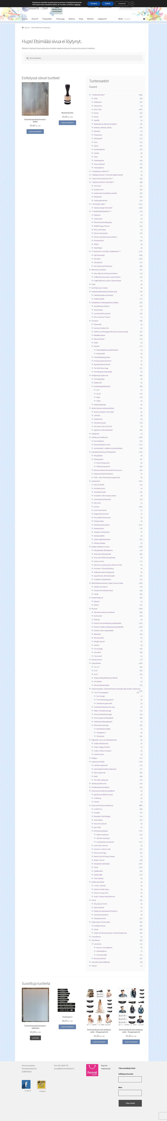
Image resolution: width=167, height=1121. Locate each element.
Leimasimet (96, 481)
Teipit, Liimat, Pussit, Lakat (101, 922)
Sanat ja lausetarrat (101, 915)
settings (77, 5)
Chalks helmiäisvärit (101, 743)
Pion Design (100, 696)
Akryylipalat (98, 456)
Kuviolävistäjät (101, 955)
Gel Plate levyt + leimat (100, 288)
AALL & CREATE (99, 485)
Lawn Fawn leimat (100, 510)
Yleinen (94, 966)
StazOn (96, 645)
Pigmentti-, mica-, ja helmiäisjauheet (104, 740)
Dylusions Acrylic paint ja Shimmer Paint (108, 565)
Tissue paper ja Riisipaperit (103, 718)
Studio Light (98, 875)
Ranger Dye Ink (99, 641)
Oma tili (35, 19)
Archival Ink (98, 616)
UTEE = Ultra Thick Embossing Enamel (107, 477)
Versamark (98, 656)
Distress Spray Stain (101, 893)
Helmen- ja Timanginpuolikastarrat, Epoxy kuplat (111, 332)
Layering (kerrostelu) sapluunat (105, 769)
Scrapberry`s (101, 733)
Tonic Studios (98, 878)
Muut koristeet (99, 339)
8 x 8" (96, 674)
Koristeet (95, 321)
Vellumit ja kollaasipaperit (103, 722)
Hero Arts (97, 503)
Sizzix (96, 867)
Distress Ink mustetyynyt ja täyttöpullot (107, 623)
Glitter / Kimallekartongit (102, 711)
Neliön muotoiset (102, 835)
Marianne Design (100, 853)
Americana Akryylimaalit (102, 554)
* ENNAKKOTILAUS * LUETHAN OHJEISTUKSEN (107, 175)
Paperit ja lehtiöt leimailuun (103, 474)
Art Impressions (99, 488)
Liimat (96, 929)
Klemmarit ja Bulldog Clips (103, 222)
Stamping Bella (99, 536)
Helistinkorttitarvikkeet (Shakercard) (104, 292)
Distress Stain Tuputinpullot (103, 630)
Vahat (96, 594)
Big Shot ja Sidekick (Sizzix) (103, 794)
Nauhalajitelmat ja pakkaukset (107, 350)
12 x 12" (97, 667)
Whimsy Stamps (99, 543)
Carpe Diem (98, 219)
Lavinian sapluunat (101, 765)
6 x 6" (96, 671)
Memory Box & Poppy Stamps (104, 856)
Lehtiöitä (97, 415)
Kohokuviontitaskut (101, 831)
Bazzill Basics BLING (103, 729)
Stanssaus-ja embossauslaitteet (103, 791)
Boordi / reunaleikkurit (104, 948)
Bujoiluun (97, 215)
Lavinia (96, 507)
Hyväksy (94, 3)
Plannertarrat (99, 241)
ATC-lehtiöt (98, 681)
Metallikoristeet (99, 335)
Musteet (94, 609)
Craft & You (98, 809)
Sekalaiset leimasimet (101, 525)
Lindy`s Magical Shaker (102, 747)
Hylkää (107, 3)
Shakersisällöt (99, 299)
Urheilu (96, 153)
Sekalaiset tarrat (100, 918)
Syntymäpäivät (99, 149)
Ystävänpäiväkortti (100, 200)
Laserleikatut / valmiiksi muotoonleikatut (108, 448)
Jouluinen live (98, 190)
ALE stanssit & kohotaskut (103, 266)
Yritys (81, 19)
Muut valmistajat (100, 230)
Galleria (72, 19)
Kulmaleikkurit (101, 951)
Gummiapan (98, 820)
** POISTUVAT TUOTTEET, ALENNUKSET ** (106, 251)
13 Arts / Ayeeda (100, 886)
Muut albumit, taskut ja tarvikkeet (105, 273)
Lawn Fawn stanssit (101, 845)
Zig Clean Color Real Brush (103, 430)
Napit (96, 343)
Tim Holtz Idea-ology (101, 368)
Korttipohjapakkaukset (102, 386)
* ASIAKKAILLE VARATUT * (100, 171)
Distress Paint (99, 561)
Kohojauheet (98, 459)
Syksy (96, 146)
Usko (96, 157)
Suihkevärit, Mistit (98, 882)
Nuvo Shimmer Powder (102, 317)
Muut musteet (99, 638)
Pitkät (98, 401)
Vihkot (96, 244)
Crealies (97, 813)
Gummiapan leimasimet (102, 499)
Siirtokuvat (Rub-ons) (99, 783)
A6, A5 (98, 394)
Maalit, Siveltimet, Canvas (100, 547)
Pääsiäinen (98, 135)
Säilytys (94, 758)
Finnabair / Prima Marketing (103, 568)
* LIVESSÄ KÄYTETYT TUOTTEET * (103, 182)
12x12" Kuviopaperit (101, 692)
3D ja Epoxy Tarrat (100, 904)
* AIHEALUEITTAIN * (98, 95)
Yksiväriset (100, 736)
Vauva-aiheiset (99, 164)
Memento (97, 634)
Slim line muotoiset (103, 838)
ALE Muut (97, 259)
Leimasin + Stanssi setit (102, 849)
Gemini (96, 802)
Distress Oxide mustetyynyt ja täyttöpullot (108, 627)
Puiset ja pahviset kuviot (102, 361)
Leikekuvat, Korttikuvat (100, 437)
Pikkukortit (97, 197)
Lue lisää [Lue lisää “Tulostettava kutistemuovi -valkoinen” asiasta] (35, 1038)
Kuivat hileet (98, 310)
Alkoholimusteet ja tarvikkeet (104, 612)
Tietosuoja (60, 19)
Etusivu (25, 19)
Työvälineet (96, 940)
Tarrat (94, 900)
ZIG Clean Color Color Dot (103, 426)
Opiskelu (97, 131)
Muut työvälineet (100, 958)
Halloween (98, 102)
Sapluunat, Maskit (98, 762)
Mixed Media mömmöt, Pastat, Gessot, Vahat (107, 583)
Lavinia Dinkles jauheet (102, 313)
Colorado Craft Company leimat (105, 496)
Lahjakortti (102, 19)
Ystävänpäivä (99, 168)
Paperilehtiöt (96, 663)
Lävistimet (97, 944)
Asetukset (122, 3)
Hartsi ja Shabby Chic (101, 328)
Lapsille (96, 120)
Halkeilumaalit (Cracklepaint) (104, 572)
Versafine (97, 652)
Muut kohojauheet (102, 463)
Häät (95, 98)
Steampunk (98, 138)
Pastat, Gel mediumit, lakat (103, 590)
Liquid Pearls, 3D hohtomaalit (104, 576)
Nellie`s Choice (99, 860)
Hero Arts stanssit (100, 824)
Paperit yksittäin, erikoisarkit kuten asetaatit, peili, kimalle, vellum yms (116, 689)
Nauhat (96, 346)
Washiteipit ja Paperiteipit (103, 372)
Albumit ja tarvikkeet (99, 270)
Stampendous (99, 528)
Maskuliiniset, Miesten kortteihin (105, 124)
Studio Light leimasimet (102, 539)
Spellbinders (98, 871)
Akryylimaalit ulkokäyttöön (103, 550)
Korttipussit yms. (100, 926)
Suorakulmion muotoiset (105, 842)
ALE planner (98, 262)
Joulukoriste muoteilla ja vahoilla (105, 193)
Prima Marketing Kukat (102, 357)
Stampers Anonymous (102, 532)
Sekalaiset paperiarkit (104, 703)
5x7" (98, 390)
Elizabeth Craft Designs (102, 816)
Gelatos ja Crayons (101, 587)
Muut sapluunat (99, 773)
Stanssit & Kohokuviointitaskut (102, 805)
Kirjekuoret (98, 383)
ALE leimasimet (99, 255)
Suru (95, 142)
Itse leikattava (99, 441)
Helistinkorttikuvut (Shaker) (103, 295)
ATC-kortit (97, 186)
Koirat (96, 117)
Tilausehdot (47, 19)
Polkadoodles (99, 521)
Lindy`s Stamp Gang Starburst (104, 896)
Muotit (96, 605)
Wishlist (90, 19)
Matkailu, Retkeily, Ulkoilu (103, 128)
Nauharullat (100, 353)
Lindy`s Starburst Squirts (102, 751)
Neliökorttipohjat (100, 405)
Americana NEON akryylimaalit (104, 558)
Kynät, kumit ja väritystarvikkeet (103, 408)
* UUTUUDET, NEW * (99, 204)
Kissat (96, 113)
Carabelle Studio (100, 492)
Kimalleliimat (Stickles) (101, 306)
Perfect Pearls (99, 754)
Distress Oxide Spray (101, 889)
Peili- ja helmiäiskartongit (103, 714)
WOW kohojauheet (103, 466)
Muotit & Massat (97, 598)
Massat (96, 601)
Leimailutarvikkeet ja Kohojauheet (104, 452)
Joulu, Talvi (97, 109)
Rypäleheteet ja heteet (102, 364)
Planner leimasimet (101, 233)
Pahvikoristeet (97, 660)
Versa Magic (98, 649)
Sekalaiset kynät (100, 423)
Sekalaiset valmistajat (101, 864)
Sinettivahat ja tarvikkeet (100, 787)
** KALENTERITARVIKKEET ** (101, 211)
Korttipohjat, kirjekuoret (100, 375)
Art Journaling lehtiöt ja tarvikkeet (105, 678)
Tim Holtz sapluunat (101, 780)
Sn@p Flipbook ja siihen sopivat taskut (107, 281)
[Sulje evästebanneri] (132, 4)
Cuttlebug (97, 798)
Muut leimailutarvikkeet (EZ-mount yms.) (108, 470)
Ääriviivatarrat (99, 907)
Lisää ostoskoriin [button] (35, 131)
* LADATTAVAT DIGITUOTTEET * (102, 179)
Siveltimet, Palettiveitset (102, 579)
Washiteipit (98, 248)
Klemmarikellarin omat (102, 445)
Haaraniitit (97, 324)
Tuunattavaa (96, 937)
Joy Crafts (97, 827)
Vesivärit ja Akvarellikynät (101, 962)
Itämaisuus (98, 106)
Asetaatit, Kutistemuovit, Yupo (104, 707)
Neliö (98, 397)
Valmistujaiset (99, 160)
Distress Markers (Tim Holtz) (104, 412)
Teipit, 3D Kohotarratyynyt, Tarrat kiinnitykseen (110, 933)
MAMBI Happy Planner (102, 226)
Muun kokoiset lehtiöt (101, 685)
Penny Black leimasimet (102, 518)
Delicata (97, 620)
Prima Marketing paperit (104, 700)
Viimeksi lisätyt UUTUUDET (103, 208)
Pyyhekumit (98, 419)
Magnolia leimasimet (101, 514)
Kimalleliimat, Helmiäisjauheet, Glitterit (105, 302)
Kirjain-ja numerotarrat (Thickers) (105, 911)
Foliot (93, 284)
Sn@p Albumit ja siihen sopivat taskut (107, 277)
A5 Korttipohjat (99, 379)
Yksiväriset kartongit (101, 725)
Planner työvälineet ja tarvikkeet (105, 237)
